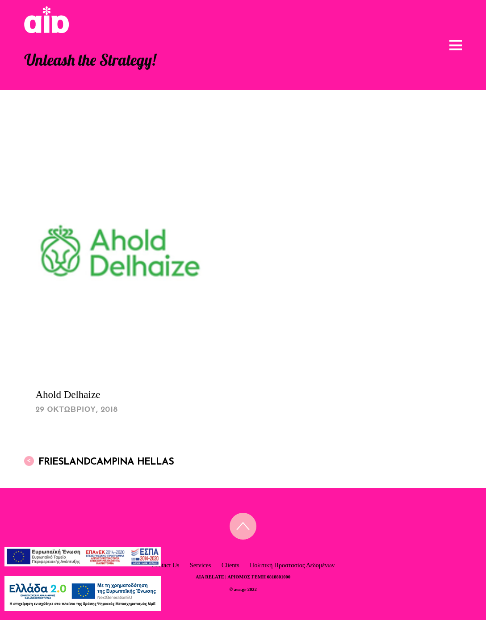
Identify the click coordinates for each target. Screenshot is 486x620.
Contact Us (165, 565)
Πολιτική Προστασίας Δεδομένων (292, 565)
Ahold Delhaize (67, 394)
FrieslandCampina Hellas (99, 461)
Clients (230, 565)
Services (200, 565)
